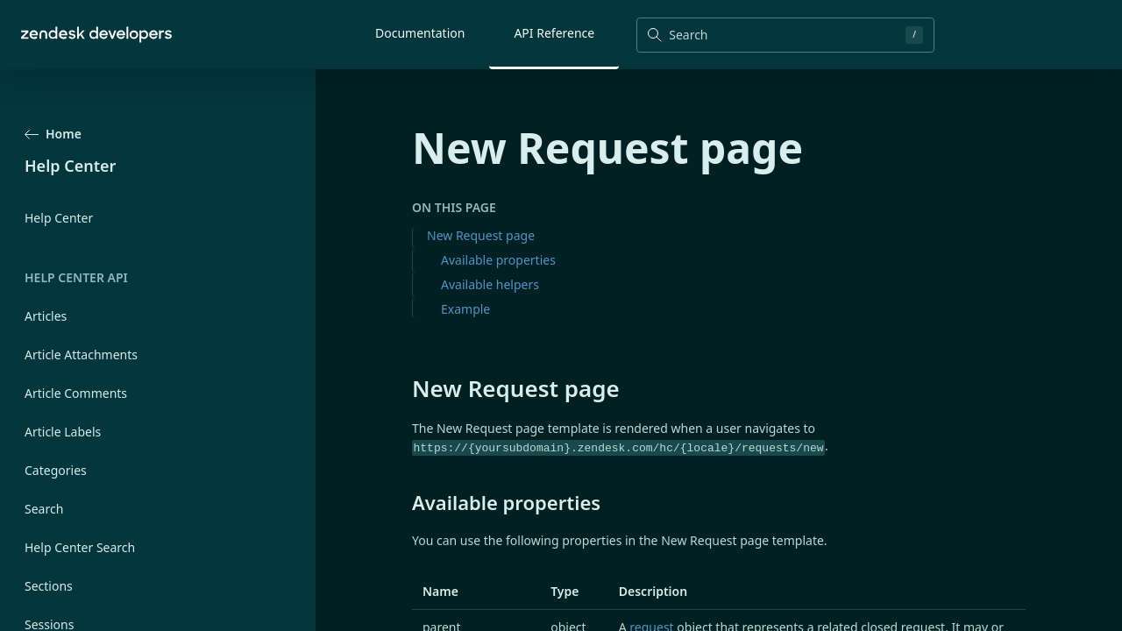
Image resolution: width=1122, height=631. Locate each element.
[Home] (96, 34)
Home (53, 133)
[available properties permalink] (403, 502)
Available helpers (490, 284)
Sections (49, 586)
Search (44, 508)
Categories (56, 470)
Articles (46, 316)
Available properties (498, 260)
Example (465, 309)
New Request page (481, 235)
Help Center (59, 217)
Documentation (420, 33)
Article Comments (76, 393)
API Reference (554, 33)
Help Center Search (80, 547)
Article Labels (63, 431)
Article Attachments (81, 354)
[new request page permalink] (403, 388)
